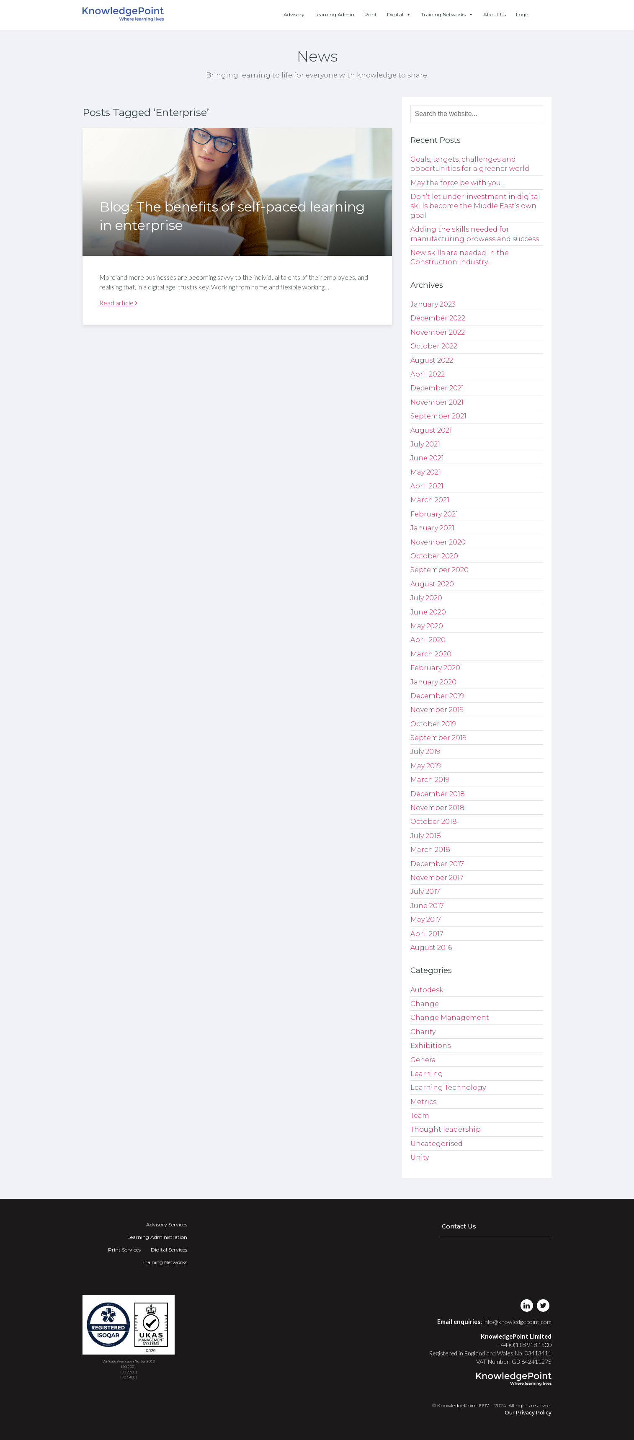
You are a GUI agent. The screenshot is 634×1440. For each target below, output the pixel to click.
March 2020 (430, 654)
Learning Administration (157, 1237)
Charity (423, 1032)
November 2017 (437, 878)
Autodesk (426, 990)
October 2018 (433, 822)
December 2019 (437, 696)
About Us (494, 14)
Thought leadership (445, 1129)
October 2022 (433, 346)
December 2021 (437, 388)
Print (370, 14)
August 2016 (431, 948)
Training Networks (447, 14)
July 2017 (425, 891)
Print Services (124, 1249)
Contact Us (459, 1226)
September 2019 (438, 738)
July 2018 (425, 836)
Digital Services (169, 1249)
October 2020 (434, 556)
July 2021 (425, 444)
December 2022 (437, 318)
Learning (426, 1074)
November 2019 (437, 710)
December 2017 (437, 864)
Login (523, 14)
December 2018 (437, 794)
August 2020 (432, 584)
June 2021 (427, 458)
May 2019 (425, 766)
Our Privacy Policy (528, 1412)
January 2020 (433, 682)
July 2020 (426, 598)
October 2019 (433, 724)
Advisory (293, 14)
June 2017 (427, 906)
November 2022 (437, 332)
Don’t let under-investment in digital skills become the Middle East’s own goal (475, 206)
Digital (399, 14)
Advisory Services (166, 1224)
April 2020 (428, 640)
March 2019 (429, 780)
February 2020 (435, 668)
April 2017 (426, 934)
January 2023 (433, 304)
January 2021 (432, 528)
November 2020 (438, 542)
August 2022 (431, 360)
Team (419, 1116)
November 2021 (437, 402)
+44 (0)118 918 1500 (524, 1344)
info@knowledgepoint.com (517, 1321)
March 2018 (430, 850)
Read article (118, 303)
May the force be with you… (457, 183)
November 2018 (437, 808)
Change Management (449, 1018)
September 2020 (439, 570)
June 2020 (428, 612)
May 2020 (426, 626)
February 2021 (434, 514)
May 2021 (425, 472)
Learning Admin (334, 14)
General (424, 1060)
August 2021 (431, 430)
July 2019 (425, 752)
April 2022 (427, 374)
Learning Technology (448, 1088)
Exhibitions (430, 1046)
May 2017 (425, 920)
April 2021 (426, 486)
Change (424, 1004)
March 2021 (429, 500)
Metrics (423, 1102)
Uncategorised (436, 1144)
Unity (419, 1157)
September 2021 (438, 416)
